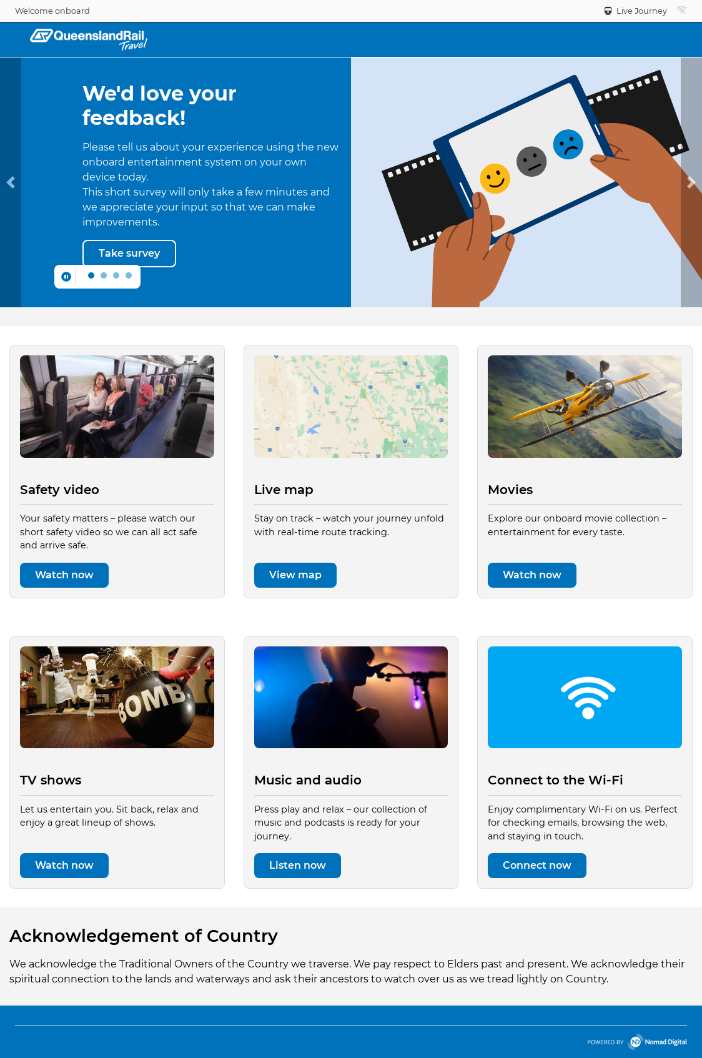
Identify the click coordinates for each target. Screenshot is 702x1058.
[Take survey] (129, 253)
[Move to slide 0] (91, 275)
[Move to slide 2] (116, 275)
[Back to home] (88, 39)
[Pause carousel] (66, 276)
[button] (682, 10)
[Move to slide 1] (104, 275)
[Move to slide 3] (129, 275)
